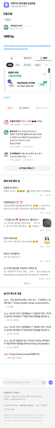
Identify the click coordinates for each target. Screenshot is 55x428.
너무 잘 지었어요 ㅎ (12, 269)
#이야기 (7, 110)
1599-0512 (16, 396)
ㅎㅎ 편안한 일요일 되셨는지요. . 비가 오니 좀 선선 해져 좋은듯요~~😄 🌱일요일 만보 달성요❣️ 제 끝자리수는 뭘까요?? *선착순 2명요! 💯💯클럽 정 (22, 238)
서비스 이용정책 (41, 405)
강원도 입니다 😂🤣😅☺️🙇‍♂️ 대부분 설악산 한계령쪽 (27, 204)
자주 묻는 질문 (9, 409)
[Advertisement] (27, 22)
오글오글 (7, 13)
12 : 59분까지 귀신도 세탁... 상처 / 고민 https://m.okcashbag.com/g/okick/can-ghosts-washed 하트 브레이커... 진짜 (27, 286)
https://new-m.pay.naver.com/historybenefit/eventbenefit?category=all (27, 60)
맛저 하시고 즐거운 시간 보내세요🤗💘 (21, 254)
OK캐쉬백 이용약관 (11, 405)
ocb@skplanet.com (18, 399)
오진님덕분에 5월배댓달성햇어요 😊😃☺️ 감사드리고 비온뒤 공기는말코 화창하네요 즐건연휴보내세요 (27, 220)
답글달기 (18, 137)
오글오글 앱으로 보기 (19, 6)
